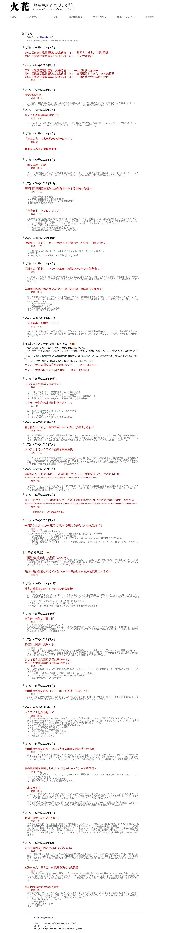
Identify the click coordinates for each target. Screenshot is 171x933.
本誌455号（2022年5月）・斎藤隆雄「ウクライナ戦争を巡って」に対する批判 (72, 477)
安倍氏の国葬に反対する (39, 646)
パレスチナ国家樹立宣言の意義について (62, 364)
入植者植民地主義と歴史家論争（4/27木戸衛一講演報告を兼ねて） (65, 290)
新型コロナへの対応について (42, 819)
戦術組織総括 (75, 17)
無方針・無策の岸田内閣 (39, 620)
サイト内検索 (99, 17)
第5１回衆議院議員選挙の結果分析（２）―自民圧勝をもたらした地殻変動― (72, 73)
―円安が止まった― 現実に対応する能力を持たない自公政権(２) (63, 527)
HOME (13, 17)
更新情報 (149, 17)
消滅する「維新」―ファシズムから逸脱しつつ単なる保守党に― (63, 270)
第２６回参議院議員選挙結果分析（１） (50, 659)
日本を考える (35, 789)
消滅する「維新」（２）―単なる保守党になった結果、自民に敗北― (66, 244)
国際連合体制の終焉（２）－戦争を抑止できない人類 (57, 692)
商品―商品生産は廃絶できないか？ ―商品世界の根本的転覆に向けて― (68, 573)
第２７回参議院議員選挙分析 (42, 117)
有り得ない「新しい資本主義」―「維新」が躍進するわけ (59, 429)
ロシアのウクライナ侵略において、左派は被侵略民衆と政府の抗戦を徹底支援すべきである (81, 503)
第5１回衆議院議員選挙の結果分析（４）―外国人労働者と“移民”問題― (69, 52)
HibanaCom (44, 37)
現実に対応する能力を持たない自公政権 (49, 590)
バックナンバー (35, 17)
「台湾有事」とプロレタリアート (45, 212)
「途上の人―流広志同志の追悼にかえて (49, 140)
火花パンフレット (125, 17)
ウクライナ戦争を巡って (39, 714)
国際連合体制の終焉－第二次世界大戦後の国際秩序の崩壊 (59, 750)
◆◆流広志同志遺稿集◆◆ (42, 148)
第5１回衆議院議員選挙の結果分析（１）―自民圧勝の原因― (63, 70)
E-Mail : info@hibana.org (44, 918)
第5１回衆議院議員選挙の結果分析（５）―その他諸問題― (62, 55)
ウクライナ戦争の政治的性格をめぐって (49, 404)
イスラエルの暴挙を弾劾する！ (43, 385)
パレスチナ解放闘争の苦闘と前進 (59, 369)
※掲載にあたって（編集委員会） (49, 512)
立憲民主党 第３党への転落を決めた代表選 (51, 869)
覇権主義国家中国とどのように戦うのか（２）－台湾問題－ (61, 770)
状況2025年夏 (35, 96)
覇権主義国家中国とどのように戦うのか (49, 849)
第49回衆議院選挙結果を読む (42, 888)
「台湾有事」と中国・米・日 (42, 325)
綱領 (56, 17)
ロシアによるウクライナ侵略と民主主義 (49, 451)
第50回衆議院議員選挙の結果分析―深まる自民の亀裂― (58, 190)
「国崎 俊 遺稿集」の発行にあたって (50, 557)
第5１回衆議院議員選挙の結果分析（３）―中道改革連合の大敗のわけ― (68, 78)
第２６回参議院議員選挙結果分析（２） (49, 664)
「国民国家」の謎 (35, 166)
